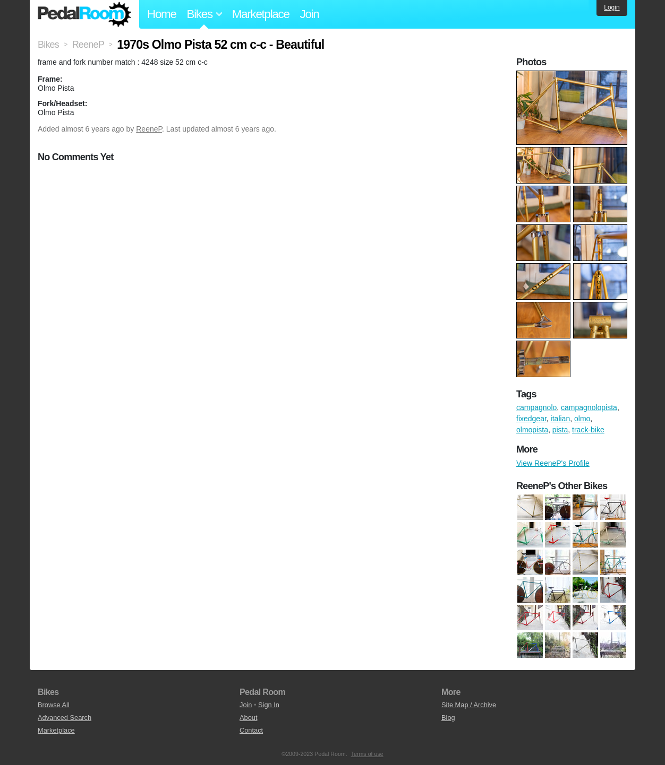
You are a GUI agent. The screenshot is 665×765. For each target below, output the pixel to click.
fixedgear (531, 418)
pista (560, 429)
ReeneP (149, 129)
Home (161, 14)
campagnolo (536, 407)
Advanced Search (64, 717)
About (248, 717)
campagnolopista (589, 407)
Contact (251, 730)
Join (309, 14)
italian (560, 418)
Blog (448, 717)
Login (611, 7)
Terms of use (367, 754)
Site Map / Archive (468, 705)
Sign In (268, 705)
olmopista (532, 429)
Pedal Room (84, 14)
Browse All (54, 705)
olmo (582, 418)
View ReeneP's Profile (553, 463)
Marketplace (260, 14)
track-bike (588, 429)
